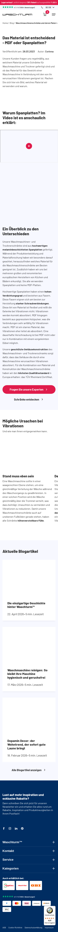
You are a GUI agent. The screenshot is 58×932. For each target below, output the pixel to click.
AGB (4, 927)
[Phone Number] (42, 7)
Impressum (49, 927)
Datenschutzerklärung (33, 927)
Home (5, 23)
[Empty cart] (44, 14)
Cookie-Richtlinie (15, 927)
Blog (12, 23)
